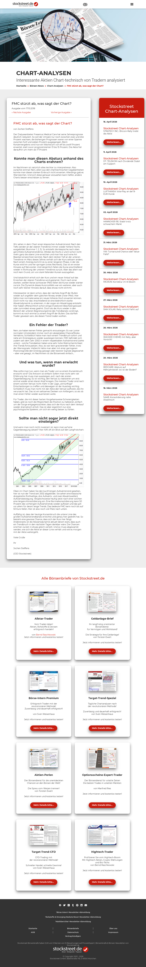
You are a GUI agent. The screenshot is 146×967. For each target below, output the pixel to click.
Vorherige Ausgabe (60, 112)
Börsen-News (37, 86)
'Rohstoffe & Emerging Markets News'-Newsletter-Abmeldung (73, 917)
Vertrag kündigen (73, 936)
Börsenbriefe (73, 928)
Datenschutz (73, 932)
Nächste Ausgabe (22, 112)
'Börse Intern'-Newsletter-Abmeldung (73, 912)
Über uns (113, 928)
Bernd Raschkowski (46, 634)
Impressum (113, 932)
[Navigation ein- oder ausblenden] (131, 4)
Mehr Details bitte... (44, 651)
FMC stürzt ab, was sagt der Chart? (85, 86)
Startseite (21, 86)
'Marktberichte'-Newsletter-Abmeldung (73, 921)
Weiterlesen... (114, 142)
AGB (33, 932)
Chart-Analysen (55, 86)
